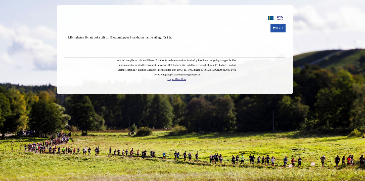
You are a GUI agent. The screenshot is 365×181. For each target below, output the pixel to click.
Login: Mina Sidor (176, 79)
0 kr (278, 28)
